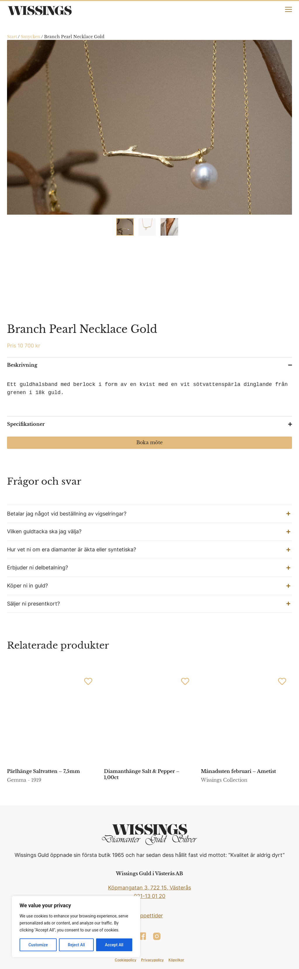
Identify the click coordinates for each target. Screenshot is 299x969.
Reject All (76, 944)
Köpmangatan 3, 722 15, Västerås (149, 888)
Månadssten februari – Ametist (238, 771)
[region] (76, 926)
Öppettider (149, 915)
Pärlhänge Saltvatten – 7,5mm (43, 771)
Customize (38, 944)
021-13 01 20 (149, 896)
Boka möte (149, 442)
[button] (149, 514)
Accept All (114, 944)
